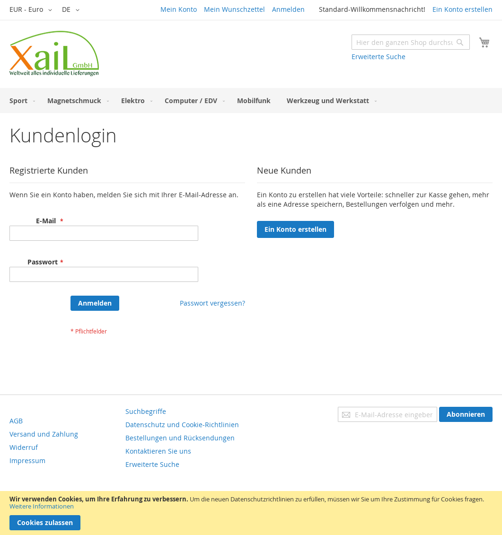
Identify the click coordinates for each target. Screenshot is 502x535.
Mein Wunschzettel (234, 9)
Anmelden (288, 9)
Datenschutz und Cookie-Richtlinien (182, 424)
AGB (16, 420)
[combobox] (411, 42)
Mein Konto (178, 9)
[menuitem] (20, 100)
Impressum (27, 460)
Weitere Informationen (41, 506)
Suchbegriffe (145, 411)
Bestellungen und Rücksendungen (180, 437)
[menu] (251, 100)
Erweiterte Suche (378, 56)
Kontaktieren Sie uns (158, 451)
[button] (32, 10)
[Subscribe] (466, 414)
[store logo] (54, 53)
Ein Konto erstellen (462, 9)
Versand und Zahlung (43, 434)
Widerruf (23, 447)
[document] (251, 513)
